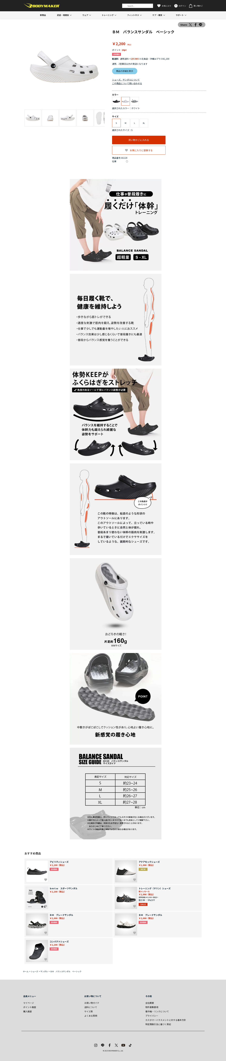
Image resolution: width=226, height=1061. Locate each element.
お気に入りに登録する (141, 150)
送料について (90, 1007)
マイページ (28, 1002)
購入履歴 (27, 1011)
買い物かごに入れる (138, 139)
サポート (180, 15)
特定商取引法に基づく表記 (158, 1024)
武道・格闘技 (63, 15)
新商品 (43, 15)
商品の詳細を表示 (124, 71)
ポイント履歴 (29, 1007)
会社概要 (149, 1002)
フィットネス (133, 15)
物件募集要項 (151, 1007)
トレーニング (108, 15)
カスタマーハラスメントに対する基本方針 (165, 1019)
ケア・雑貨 (157, 15)
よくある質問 (90, 1015)
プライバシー (151, 1015)
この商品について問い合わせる (127, 83)
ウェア (85, 15)
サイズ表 (88, 1011)
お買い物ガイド (91, 1002)
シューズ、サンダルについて (126, 79)
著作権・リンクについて (157, 1011)
